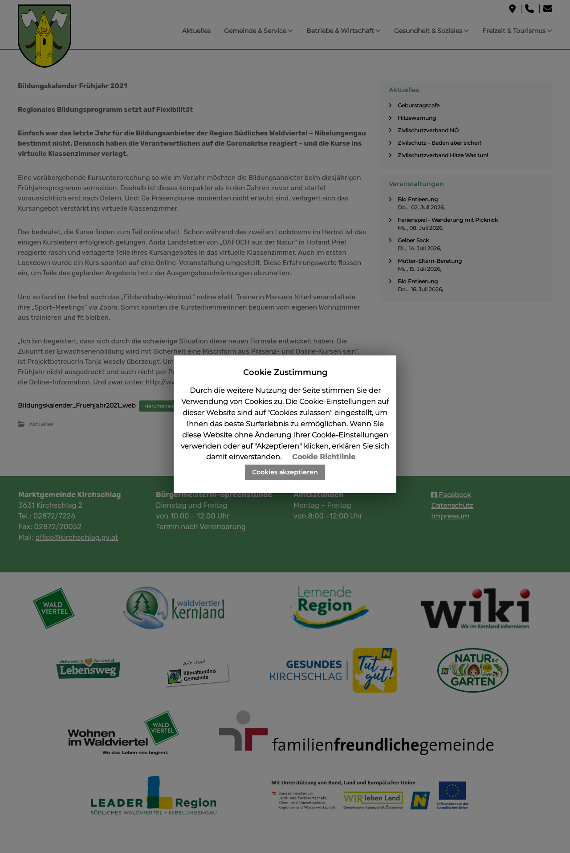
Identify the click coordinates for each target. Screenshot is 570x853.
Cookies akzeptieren (285, 472)
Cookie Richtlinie (323, 457)
